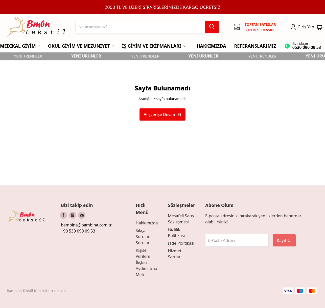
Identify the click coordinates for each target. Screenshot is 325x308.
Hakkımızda (147, 223)
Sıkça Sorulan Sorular (143, 236)
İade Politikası (181, 243)
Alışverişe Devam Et (162, 114)
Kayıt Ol (284, 240)
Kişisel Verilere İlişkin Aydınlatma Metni (146, 262)
